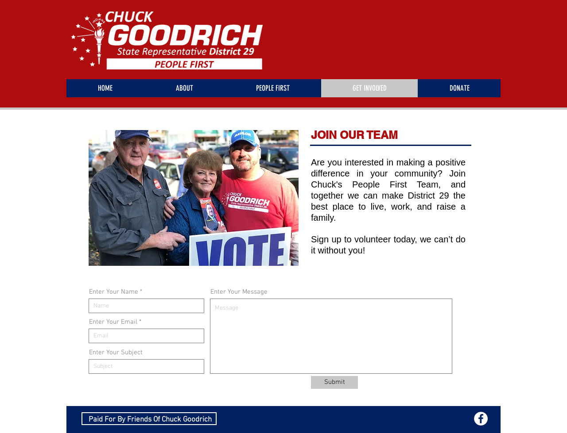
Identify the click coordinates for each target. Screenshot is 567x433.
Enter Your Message (239, 292)
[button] (194, 198)
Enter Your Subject (116, 352)
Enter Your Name (113, 292)
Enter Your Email (113, 322)
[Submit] (334, 382)
